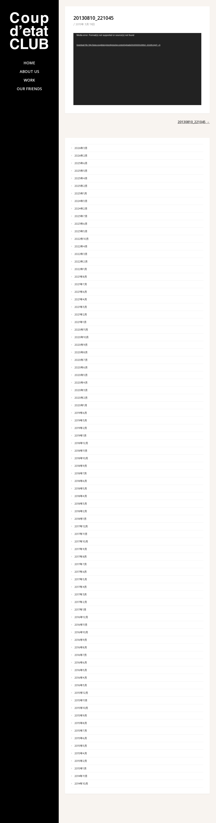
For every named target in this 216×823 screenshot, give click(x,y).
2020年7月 (81, 359)
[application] (137, 69)
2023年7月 (80, 216)
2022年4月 (80, 246)
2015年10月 (81, 708)
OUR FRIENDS (29, 89)
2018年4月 (80, 496)
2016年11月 (80, 624)
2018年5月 (80, 488)
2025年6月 (80, 163)
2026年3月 (80, 148)
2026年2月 (80, 155)
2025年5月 (80, 170)
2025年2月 (80, 185)
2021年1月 (80, 322)
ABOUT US (29, 71)
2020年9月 (81, 344)
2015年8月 (80, 723)
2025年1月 (80, 193)
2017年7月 (80, 564)
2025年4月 (80, 178)
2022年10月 (81, 238)
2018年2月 (80, 511)
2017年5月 (80, 579)
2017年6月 (80, 571)
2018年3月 (80, 503)
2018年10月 (81, 458)
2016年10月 (81, 632)
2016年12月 (81, 617)
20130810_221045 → (194, 122)
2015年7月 (80, 730)
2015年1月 (80, 768)
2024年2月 (80, 208)
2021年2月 (80, 314)
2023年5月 (80, 231)
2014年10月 (81, 783)
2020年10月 (81, 337)
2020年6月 (81, 367)
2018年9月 (80, 465)
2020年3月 (81, 390)
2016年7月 (80, 655)
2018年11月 (80, 450)
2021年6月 (80, 291)
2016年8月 (80, 647)
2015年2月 (80, 760)
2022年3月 (80, 254)
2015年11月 (80, 700)
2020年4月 (81, 382)
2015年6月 (80, 738)
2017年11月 (80, 533)
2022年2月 (81, 261)
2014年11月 (80, 776)
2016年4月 (80, 677)
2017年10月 (81, 541)
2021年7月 (80, 284)
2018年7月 (80, 473)
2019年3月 (80, 420)
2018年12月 (81, 443)
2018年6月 (80, 481)
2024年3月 (80, 201)
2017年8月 (80, 556)
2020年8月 (81, 352)
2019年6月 (80, 412)
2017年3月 (80, 594)
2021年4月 (80, 299)
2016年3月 (80, 685)
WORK (29, 80)
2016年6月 (80, 662)
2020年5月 (81, 375)
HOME (29, 63)
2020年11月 (81, 329)
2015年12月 (81, 692)
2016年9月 (80, 639)
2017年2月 (80, 602)
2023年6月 (80, 223)
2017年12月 (81, 526)
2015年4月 (80, 753)
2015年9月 (80, 715)
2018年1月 (80, 518)
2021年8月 (80, 276)
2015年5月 (80, 745)
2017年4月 (80, 586)
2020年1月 (80, 405)
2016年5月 (80, 670)
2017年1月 (80, 609)
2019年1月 (80, 435)
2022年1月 (80, 269)
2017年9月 (80, 549)
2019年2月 (80, 428)
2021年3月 (80, 307)
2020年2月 (81, 397)
